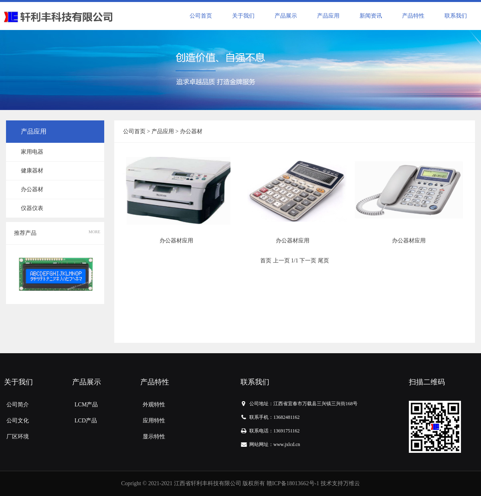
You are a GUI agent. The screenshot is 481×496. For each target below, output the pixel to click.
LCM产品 (86, 405)
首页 (265, 261)
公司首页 (201, 16)
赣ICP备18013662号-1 (293, 483)
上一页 (281, 261)
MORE (94, 232)
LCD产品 (86, 421)
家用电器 (32, 152)
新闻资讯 (371, 16)
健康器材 (32, 171)
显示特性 (154, 437)
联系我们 (456, 16)
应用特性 (154, 421)
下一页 (307, 261)
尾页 (323, 261)
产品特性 (413, 16)
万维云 (351, 483)
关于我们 (243, 16)
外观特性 (154, 405)
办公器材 (32, 189)
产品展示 (286, 16)
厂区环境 (17, 437)
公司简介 (17, 405)
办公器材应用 (176, 241)
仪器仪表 (32, 208)
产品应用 (328, 16)
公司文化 (17, 421)
